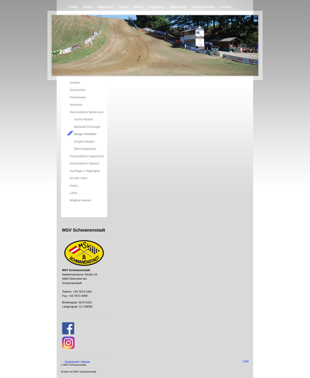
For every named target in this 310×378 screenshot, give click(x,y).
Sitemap (85, 361)
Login (246, 361)
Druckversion (70, 361)
